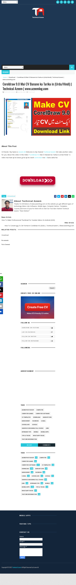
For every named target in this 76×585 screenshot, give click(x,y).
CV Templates (26, 417)
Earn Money (26, 421)
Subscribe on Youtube (38, 328)
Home (5, 77)
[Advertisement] (20, 43)
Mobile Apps (45, 432)
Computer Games (27, 413)
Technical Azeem (50, 152)
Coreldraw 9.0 (34, 155)
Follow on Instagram (38, 341)
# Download (11, 196)
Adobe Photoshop (28, 410)
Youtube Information (29, 439)
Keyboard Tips (26, 432)
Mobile (36, 432)
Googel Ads (26, 424)
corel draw (38, 157)
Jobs (47, 428)
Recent (29, 445)
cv (46, 157)
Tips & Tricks (26, 435)
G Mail (43, 421)
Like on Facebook (38, 332)
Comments (46, 445)
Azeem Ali (22, 152)
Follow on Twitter (38, 336)
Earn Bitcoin (47, 417)
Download (12, 77)
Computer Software (42, 413)
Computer (39, 410)
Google (34, 424)
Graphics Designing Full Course (32, 428)
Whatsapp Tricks (38, 435)
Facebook (35, 421)
